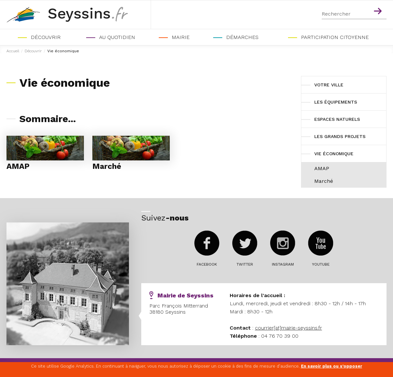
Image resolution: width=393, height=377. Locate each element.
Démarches (242, 37)
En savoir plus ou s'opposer (331, 366)
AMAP (17, 166)
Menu (365, 2)
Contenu (379, 2)
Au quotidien (117, 37)
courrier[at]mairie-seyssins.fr (288, 328)
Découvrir (46, 37)
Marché (106, 166)
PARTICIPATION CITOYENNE (335, 37)
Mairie (181, 37)
